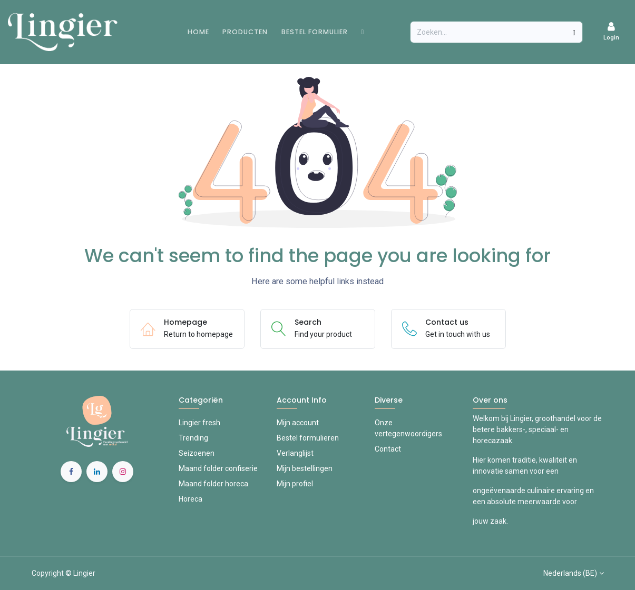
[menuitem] (198, 32)
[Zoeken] (574, 32)
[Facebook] (71, 471)
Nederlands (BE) (570, 573)
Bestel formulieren (308, 438)
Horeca (190, 499)
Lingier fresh (199, 422)
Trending (193, 438)
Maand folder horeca (213, 483)
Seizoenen (196, 453)
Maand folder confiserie (218, 468)
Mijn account (298, 422)
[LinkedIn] (97, 471)
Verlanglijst (295, 453)
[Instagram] (122, 471)
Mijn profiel (295, 483)
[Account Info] (611, 32)
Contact (388, 449)
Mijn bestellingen (305, 468)
